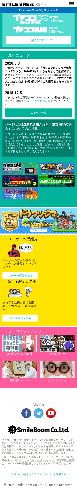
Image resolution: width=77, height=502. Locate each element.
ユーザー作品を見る (20, 275)
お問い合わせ (18, 474)
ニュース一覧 (39, 112)
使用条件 (61, 474)
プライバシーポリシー (41, 474)
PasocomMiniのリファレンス (38, 10)
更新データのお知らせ (37, 101)
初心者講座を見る (20, 318)
